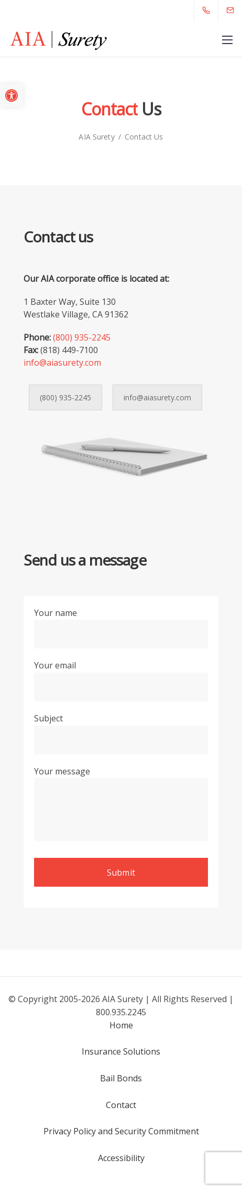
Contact (121, 1105)
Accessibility (121, 1158)
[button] (11, 95)
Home (121, 1025)
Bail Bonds (121, 1078)
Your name (121, 630)
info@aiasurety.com (62, 362)
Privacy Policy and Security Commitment (121, 1131)
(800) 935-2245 (82, 337)
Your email (121, 683)
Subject (121, 736)
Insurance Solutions (121, 1051)
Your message (121, 807)
